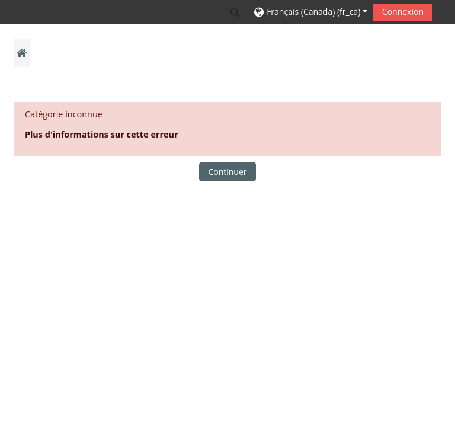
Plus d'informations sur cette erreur (101, 134)
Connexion (403, 11)
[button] (235, 12)
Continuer (227, 171)
